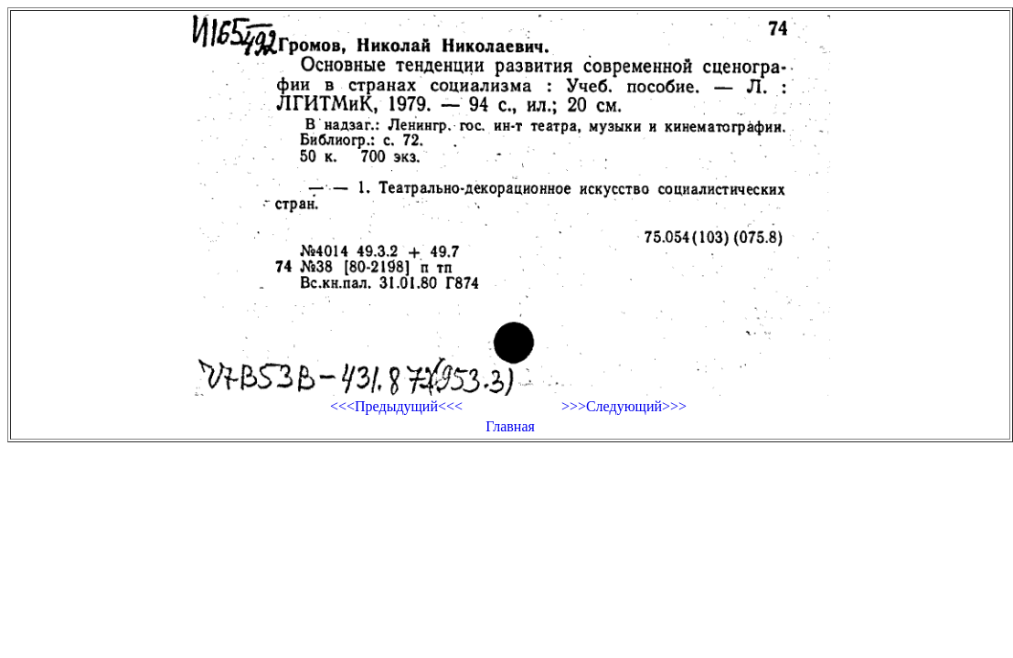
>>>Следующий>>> (624, 406)
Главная (510, 426)
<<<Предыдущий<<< (396, 406)
